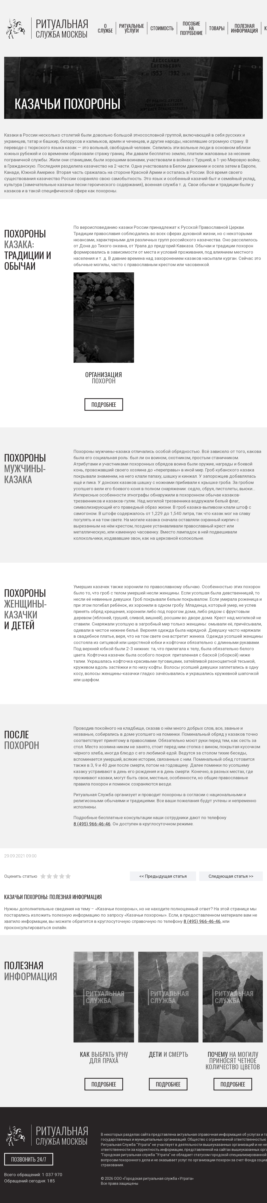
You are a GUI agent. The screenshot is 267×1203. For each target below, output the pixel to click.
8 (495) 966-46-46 (92, 823)
